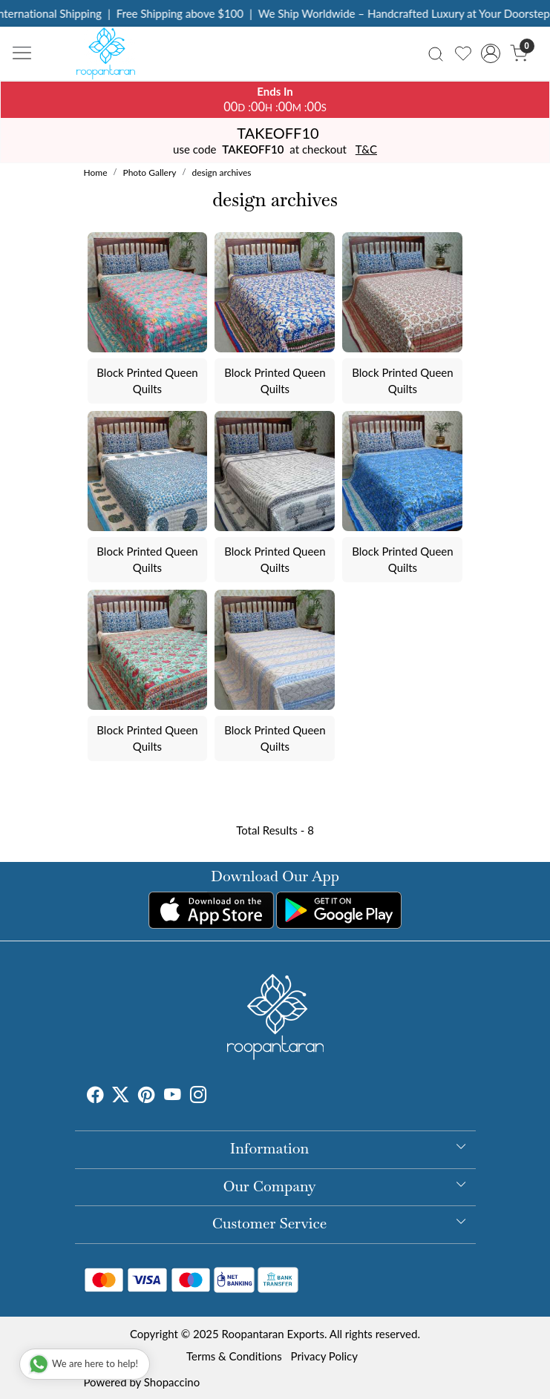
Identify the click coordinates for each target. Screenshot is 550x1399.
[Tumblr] (216, 1096)
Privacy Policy (324, 1356)
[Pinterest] (146, 1096)
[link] (436, 53)
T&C (366, 149)
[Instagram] (198, 1096)
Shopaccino (172, 1382)
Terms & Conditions (234, 1356)
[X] (120, 1096)
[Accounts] (491, 53)
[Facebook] (95, 1096)
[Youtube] (172, 1096)
